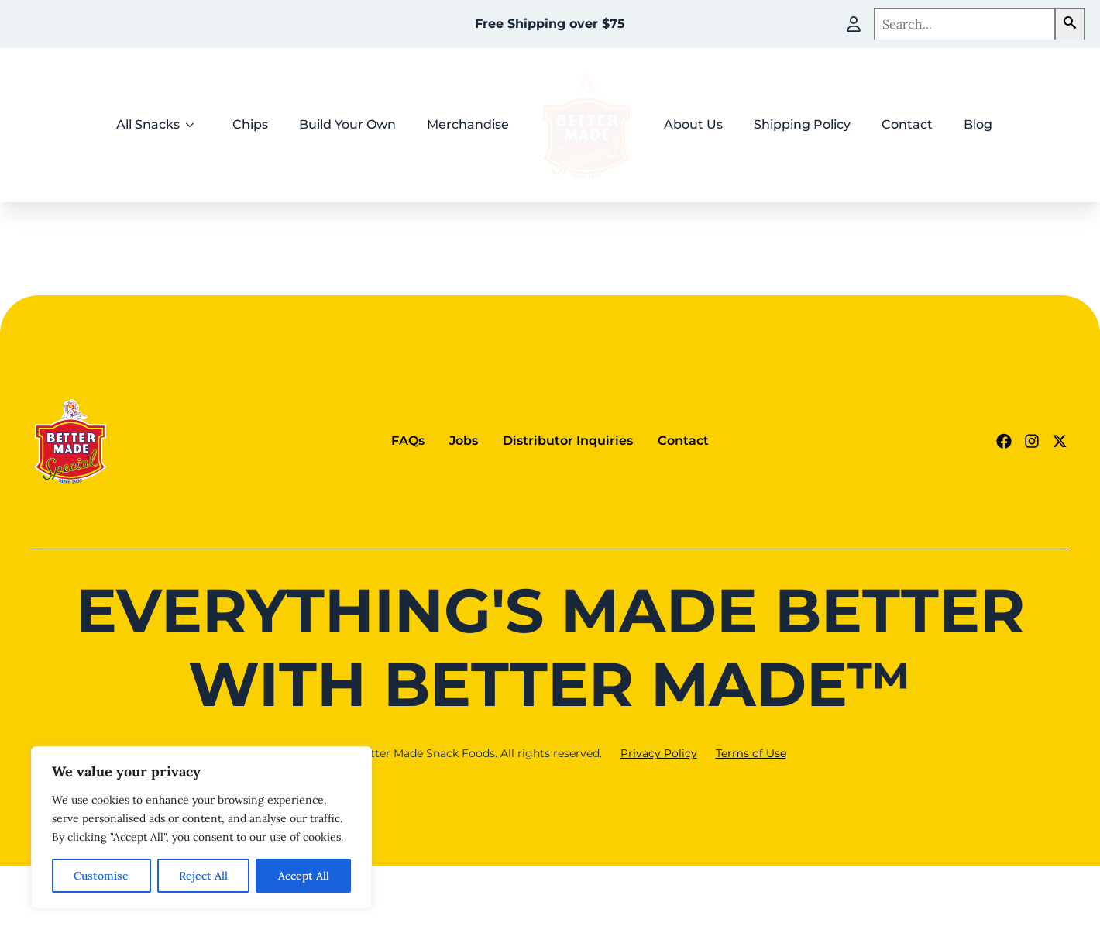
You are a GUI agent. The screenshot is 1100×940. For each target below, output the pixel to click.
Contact (907, 124)
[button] (1070, 24)
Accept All (303, 876)
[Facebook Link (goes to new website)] (1004, 441)
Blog (978, 124)
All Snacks (148, 124)
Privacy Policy (658, 753)
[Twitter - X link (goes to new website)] (1059, 441)
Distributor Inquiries (568, 440)
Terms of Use (751, 753)
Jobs (463, 440)
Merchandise (468, 124)
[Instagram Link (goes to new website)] (1032, 441)
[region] (201, 827)
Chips (250, 124)
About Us (693, 124)
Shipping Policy (802, 124)
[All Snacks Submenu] (194, 124)
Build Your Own (347, 124)
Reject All (203, 876)
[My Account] (853, 24)
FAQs (408, 440)
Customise (101, 876)
